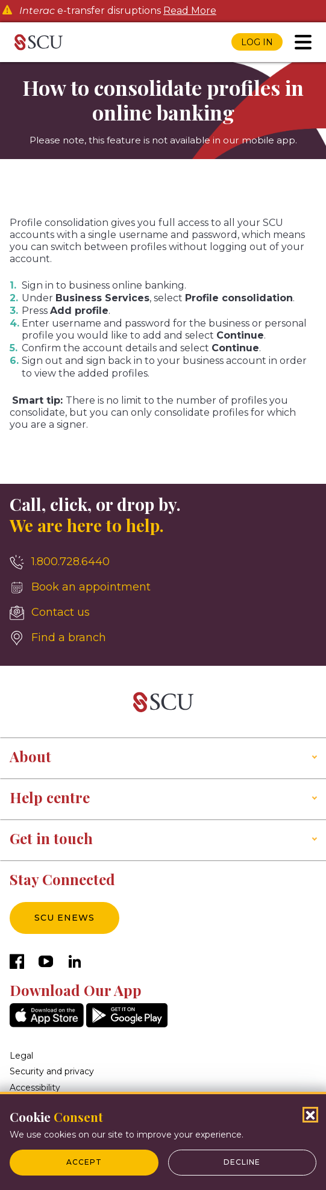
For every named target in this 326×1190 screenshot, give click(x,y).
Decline (242, 1162)
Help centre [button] (50, 797)
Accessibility (35, 1087)
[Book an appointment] (163, 587)
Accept (84, 1162)
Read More (189, 10)
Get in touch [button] (51, 838)
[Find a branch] (163, 638)
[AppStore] (47, 1024)
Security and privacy (52, 1071)
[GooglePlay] (127, 1024)
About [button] (30, 756)
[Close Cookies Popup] (310, 1115)
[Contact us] (163, 613)
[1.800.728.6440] (163, 562)
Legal (21, 1055)
